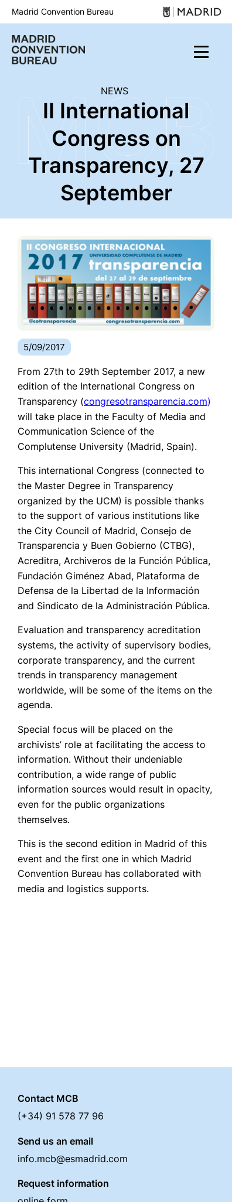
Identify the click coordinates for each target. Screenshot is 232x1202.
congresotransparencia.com (145, 401)
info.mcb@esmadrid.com (73, 1159)
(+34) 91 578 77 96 (61, 1116)
